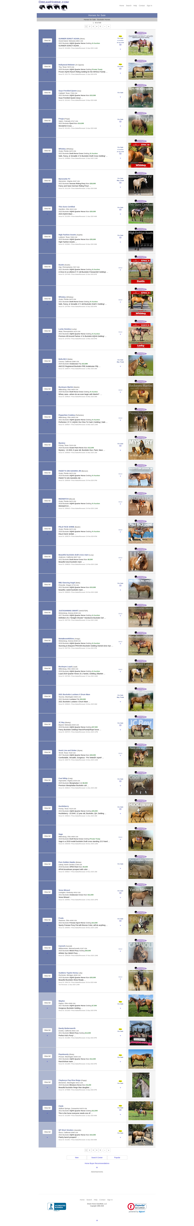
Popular (117, 1158)
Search (128, 6)
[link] (137, 1208)
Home (121, 6)
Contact (142, 6)
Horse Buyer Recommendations (97, 1163)
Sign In (149, 6)
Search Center (97, 1158)
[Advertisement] (98, 1179)
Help (135, 6)
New (77, 1158)
